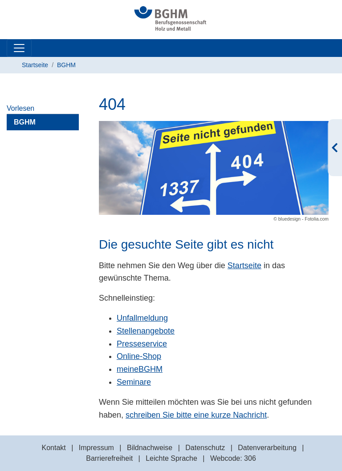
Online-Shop (139, 356)
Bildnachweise (149, 447)
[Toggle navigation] (19, 48)
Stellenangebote (146, 330)
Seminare (134, 382)
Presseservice (142, 343)
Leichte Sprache (171, 458)
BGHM (66, 64)
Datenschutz (205, 447)
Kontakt (53, 447)
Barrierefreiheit (109, 458)
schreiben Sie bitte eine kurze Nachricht (196, 415)
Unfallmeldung (142, 318)
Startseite (35, 64)
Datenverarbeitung (267, 447)
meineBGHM (140, 369)
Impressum (96, 447)
